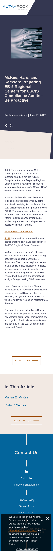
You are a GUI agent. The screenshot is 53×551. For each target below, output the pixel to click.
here (29, 231)
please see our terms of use (23, 542)
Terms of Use (26, 506)
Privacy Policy (26, 500)
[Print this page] (11, 126)
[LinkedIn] (26, 472)
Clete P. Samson (16, 405)
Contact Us (26, 452)
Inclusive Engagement (26, 485)
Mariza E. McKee (16, 397)
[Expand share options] (6, 126)
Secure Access (26, 512)
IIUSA (7, 238)
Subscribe (26, 478)
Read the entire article (16, 231)
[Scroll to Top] (26, 420)
